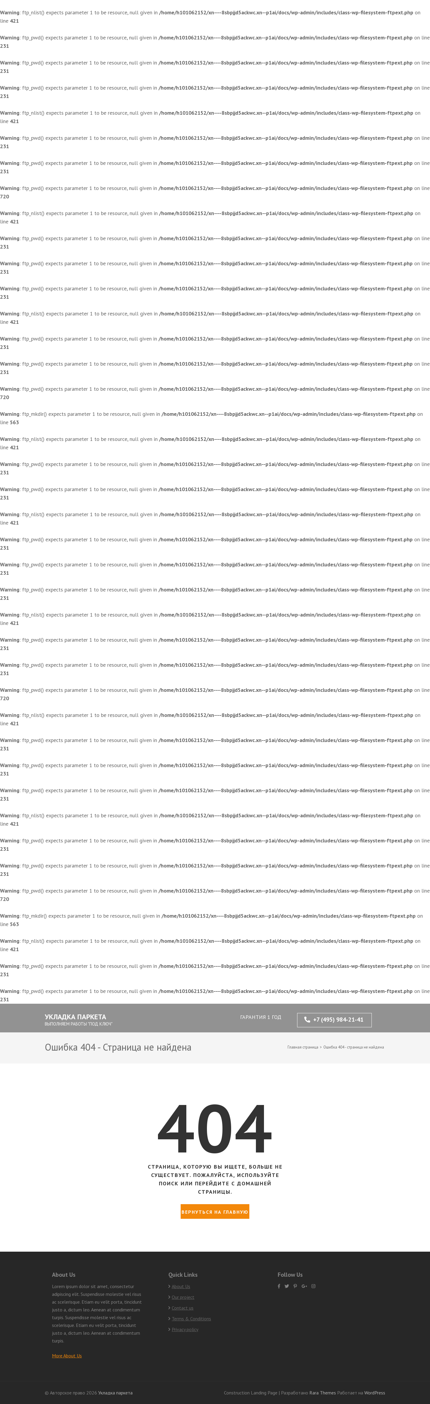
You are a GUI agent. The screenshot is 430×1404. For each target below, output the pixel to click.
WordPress (374, 1393)
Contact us (183, 1308)
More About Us (67, 1356)
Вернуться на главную (215, 1212)
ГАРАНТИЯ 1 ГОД (260, 1017)
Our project (183, 1297)
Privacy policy (185, 1329)
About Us (181, 1286)
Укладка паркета (75, 1016)
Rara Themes (323, 1393)
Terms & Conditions (191, 1319)
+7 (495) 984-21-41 (333, 1019)
